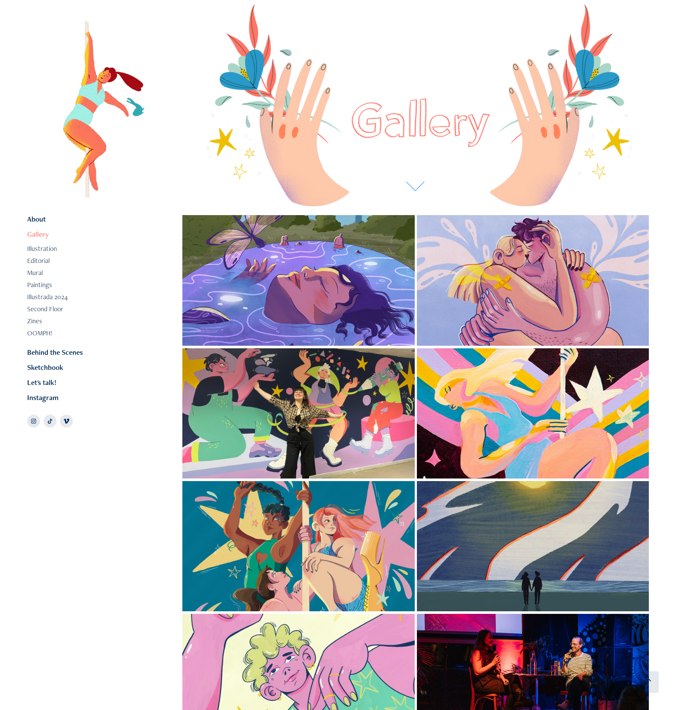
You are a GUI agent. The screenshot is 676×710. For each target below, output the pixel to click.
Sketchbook (45, 367)
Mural (35, 272)
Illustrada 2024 (47, 296)
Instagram (43, 397)
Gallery (38, 234)
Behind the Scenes (55, 352)
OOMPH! (40, 333)
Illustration (42, 248)
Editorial (38, 260)
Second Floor (45, 308)
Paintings (39, 284)
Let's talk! (41, 382)
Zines (34, 320)
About (36, 219)
